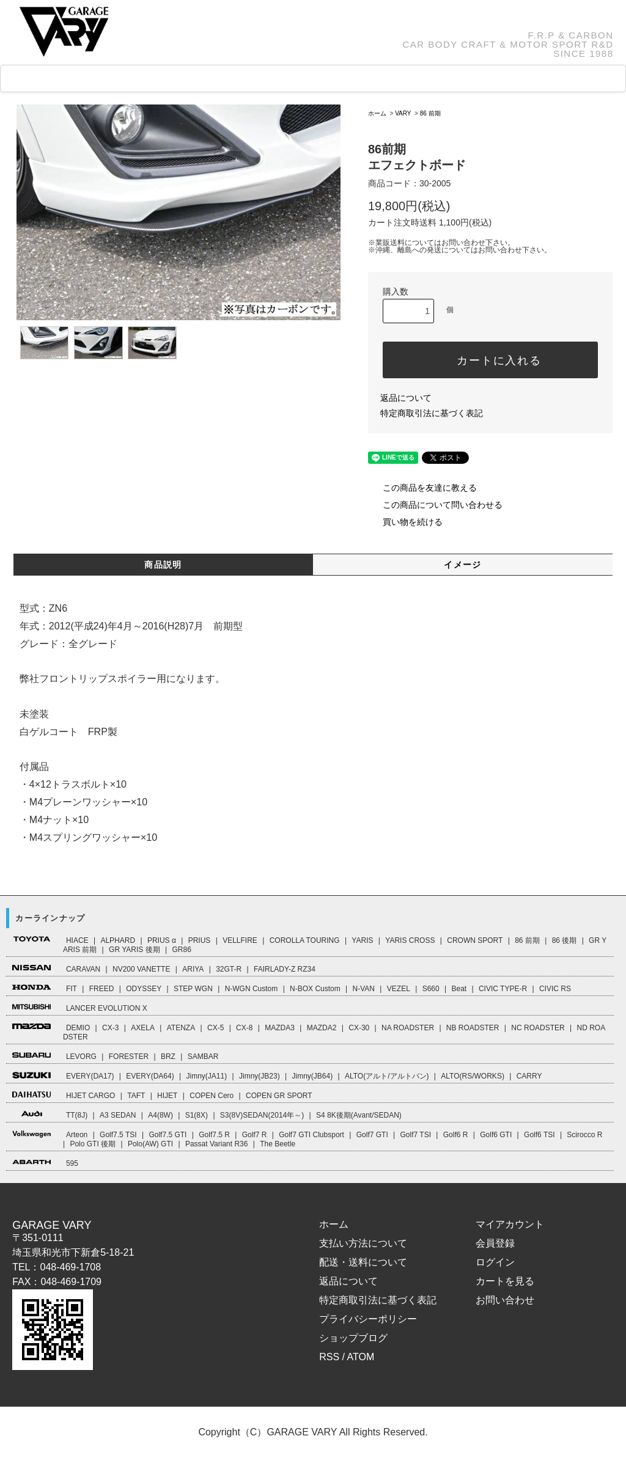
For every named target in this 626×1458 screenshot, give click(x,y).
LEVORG (81, 1056)
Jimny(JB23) (259, 1076)
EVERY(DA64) (150, 1076)
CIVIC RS (555, 988)
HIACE (77, 940)
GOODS (190, 79)
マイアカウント (510, 1224)
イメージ (463, 564)
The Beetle (277, 1144)
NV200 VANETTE (141, 969)
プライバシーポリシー (368, 1319)
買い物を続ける (405, 522)
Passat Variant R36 (216, 1144)
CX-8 (244, 1028)
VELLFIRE (240, 940)
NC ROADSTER (537, 1028)
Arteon (76, 1134)
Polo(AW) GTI (150, 1144)
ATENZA (181, 1028)
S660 (431, 988)
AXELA (143, 1028)
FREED (101, 988)
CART (465, 78)
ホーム (377, 113)
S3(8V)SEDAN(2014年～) (262, 1115)
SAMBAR (203, 1056)
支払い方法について (363, 1243)
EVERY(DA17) (90, 1076)
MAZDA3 (280, 1028)
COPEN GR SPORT (279, 1095)
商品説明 (163, 564)
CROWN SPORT (475, 940)
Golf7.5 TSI (118, 1134)
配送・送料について (363, 1262)
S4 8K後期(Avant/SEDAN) (359, 1115)
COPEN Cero (212, 1095)
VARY (403, 113)
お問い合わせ (505, 1300)
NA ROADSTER (407, 1028)
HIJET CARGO (90, 1095)
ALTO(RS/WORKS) (472, 1076)
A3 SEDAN (118, 1115)
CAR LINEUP (112, 79)
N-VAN (364, 988)
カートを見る (505, 1281)
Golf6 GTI (496, 1134)
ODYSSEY (143, 988)
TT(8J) (76, 1115)
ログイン (495, 1262)
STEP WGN (193, 988)
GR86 (181, 949)
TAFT (136, 1095)
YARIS (362, 940)
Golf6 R (455, 1134)
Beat (458, 988)
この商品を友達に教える (422, 488)
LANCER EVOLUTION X (106, 1008)
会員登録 (495, 1243)
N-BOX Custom (315, 988)
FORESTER (129, 1056)
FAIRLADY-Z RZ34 (284, 969)
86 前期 (430, 113)
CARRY (529, 1076)
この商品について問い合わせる (435, 505)
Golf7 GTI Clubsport (311, 1134)
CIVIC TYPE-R (503, 988)
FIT (71, 988)
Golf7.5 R (214, 1134)
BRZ (168, 1056)
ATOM (361, 1357)
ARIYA (193, 969)
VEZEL (398, 988)
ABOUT (398, 79)
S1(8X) (196, 1115)
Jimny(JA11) (206, 1076)
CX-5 (215, 1028)
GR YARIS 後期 (134, 949)
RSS (329, 1357)
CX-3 (110, 1028)
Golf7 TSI (415, 1134)
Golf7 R (254, 1134)
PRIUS (199, 940)
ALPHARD (117, 940)
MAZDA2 (322, 1028)
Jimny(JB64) (312, 1076)
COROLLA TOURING (305, 940)
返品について (406, 398)
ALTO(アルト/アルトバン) (387, 1076)
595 (72, 1163)
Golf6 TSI (539, 1134)
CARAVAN (83, 969)
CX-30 (358, 1028)
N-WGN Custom (251, 988)
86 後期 (564, 940)
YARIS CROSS (410, 940)
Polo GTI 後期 (93, 1144)
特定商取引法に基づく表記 (431, 413)
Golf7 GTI (372, 1134)
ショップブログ (353, 1338)
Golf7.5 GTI (167, 1134)
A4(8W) (160, 1115)
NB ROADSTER (472, 1028)
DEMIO (78, 1028)
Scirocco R (584, 1134)
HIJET (167, 1095)
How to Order (318, 79)
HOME (37, 79)
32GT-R (228, 969)
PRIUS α (161, 940)
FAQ (248, 79)
